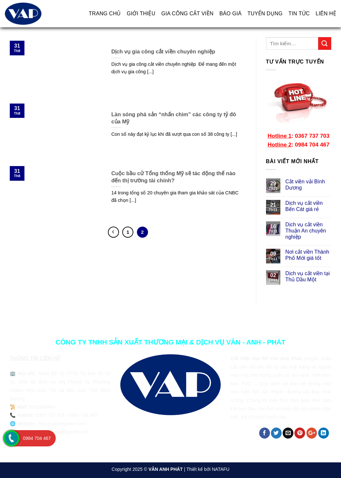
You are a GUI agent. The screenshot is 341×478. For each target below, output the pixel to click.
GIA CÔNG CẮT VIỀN (187, 13)
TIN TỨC (299, 13)
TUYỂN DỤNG (265, 13)
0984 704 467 (37, 438)
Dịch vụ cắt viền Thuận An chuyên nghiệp (305, 231)
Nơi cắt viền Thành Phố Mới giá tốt (307, 255)
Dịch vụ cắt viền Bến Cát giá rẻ (304, 206)
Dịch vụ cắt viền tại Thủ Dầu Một (307, 276)
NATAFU (221, 469)
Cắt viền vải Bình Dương (305, 184)
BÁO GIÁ (230, 13)
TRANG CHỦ (105, 13)
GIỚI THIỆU (141, 13)
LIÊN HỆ (326, 13)
